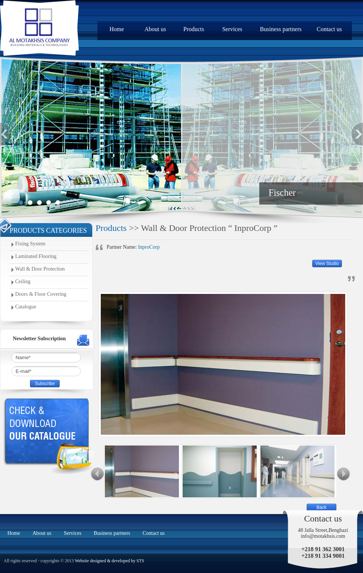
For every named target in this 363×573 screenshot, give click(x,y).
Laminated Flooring (36, 256)
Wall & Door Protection (40, 269)
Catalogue (25, 306)
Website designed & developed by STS (109, 560)
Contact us (329, 29)
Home (116, 29)
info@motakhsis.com (323, 536)
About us (155, 29)
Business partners (281, 29)
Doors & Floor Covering (40, 294)
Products (193, 29)
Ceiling (22, 281)
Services (232, 29)
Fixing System (30, 243)
